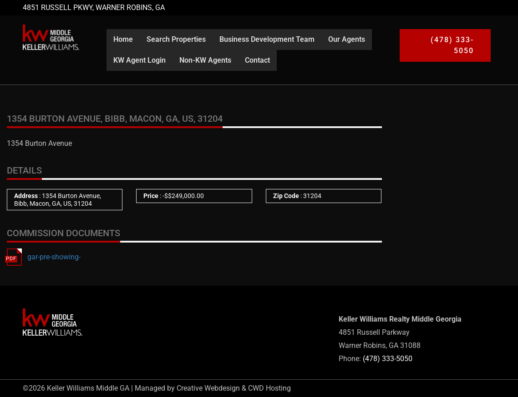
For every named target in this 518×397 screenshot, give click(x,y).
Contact (257, 60)
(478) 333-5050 (387, 358)
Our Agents (346, 39)
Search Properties (176, 39)
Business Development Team (267, 39)
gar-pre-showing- (54, 257)
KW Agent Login (139, 60)
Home (123, 39)
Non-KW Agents (205, 60)
